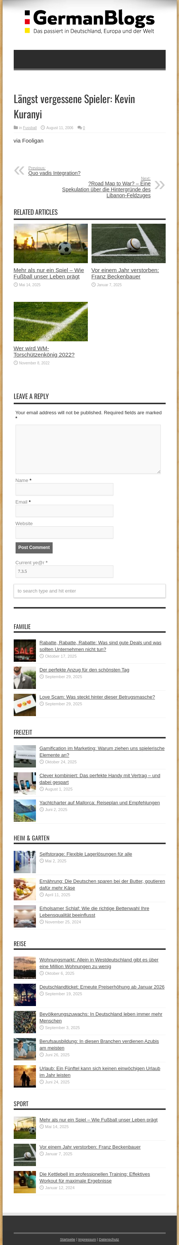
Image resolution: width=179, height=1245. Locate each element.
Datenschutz (109, 1239)
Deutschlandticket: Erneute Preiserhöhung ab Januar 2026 (102, 987)
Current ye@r (32, 562)
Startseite (67, 1239)
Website (24, 523)
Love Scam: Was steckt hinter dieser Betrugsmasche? (97, 697)
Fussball (30, 128)
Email (22, 502)
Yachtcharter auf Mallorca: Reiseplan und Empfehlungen (100, 802)
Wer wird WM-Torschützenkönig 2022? (44, 351)
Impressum (87, 1239)
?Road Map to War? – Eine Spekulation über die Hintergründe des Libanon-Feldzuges (105, 187)
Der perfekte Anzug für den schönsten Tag (85, 670)
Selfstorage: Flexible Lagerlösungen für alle (86, 854)
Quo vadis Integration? (74, 171)
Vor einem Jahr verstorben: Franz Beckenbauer (125, 273)
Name (22, 480)
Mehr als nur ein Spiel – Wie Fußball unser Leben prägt (49, 273)
